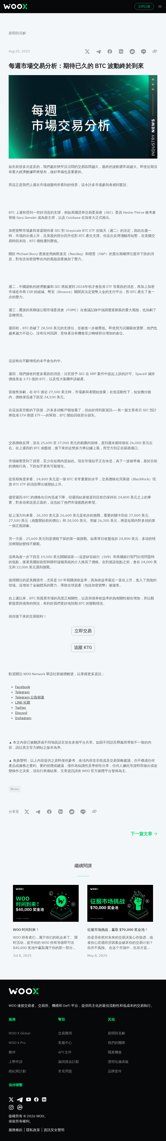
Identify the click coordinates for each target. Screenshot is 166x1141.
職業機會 (115, 1052)
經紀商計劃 (17, 1071)
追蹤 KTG (83, 647)
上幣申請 (15, 1061)
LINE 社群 (22, 702)
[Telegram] (19, 1099)
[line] (143, 51)
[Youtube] (28, 1099)
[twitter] (87, 51)
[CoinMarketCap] (19, 1107)
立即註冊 (144, 6)
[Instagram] (11, 1107)
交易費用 (65, 1033)
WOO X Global (19, 1033)
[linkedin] (121, 51)
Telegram (22, 692)
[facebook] (109, 51)
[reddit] (132, 51)
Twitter (20, 707)
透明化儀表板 (118, 1061)
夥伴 (12, 1052)
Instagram (23, 718)
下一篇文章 (144, 834)
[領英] (44, 1099)
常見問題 (65, 1071)
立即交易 (83, 631)
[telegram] (98, 51)
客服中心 (65, 1042)
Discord (21, 713)
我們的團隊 (116, 1042)
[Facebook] (36, 1099)
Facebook (22, 687)
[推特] (11, 1099)
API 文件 (65, 1052)
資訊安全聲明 (54, 1130)
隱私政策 (33, 1130)
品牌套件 (115, 1071)
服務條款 (15, 1130)
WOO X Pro (17, 1042)
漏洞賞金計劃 (68, 1061)
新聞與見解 (17, 33)
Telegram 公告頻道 (29, 697)
